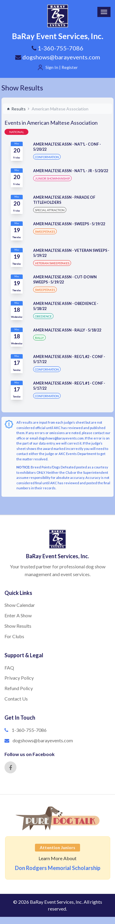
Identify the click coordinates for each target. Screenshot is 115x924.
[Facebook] (10, 767)
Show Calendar (19, 605)
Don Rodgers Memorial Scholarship (57, 868)
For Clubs (14, 636)
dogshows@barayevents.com (57, 57)
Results (16, 108)
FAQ (9, 667)
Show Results (22, 87)
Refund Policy (18, 688)
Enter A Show (18, 615)
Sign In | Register (61, 67)
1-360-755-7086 (29, 730)
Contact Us (16, 698)
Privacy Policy (19, 678)
